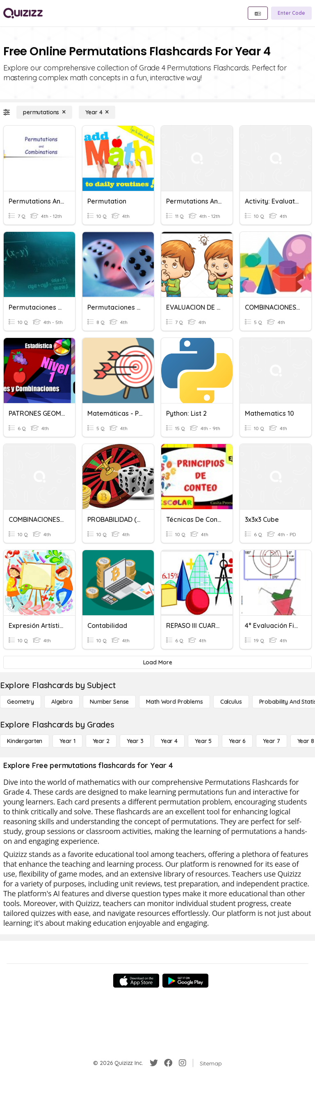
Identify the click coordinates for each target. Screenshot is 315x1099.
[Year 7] (271, 741)
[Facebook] (168, 1063)
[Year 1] (67, 741)
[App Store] (136, 981)
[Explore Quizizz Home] (23, 13)
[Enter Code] (291, 13)
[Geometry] (20, 701)
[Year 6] (237, 741)
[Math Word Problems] (174, 701)
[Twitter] (154, 1063)
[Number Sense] (109, 701)
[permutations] (44, 112)
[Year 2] (101, 741)
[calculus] (231, 701)
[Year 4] (97, 112)
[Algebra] (62, 701)
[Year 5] (203, 741)
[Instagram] (182, 1063)
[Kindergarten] (24, 741)
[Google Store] (185, 981)
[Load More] (157, 662)
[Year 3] (135, 741)
